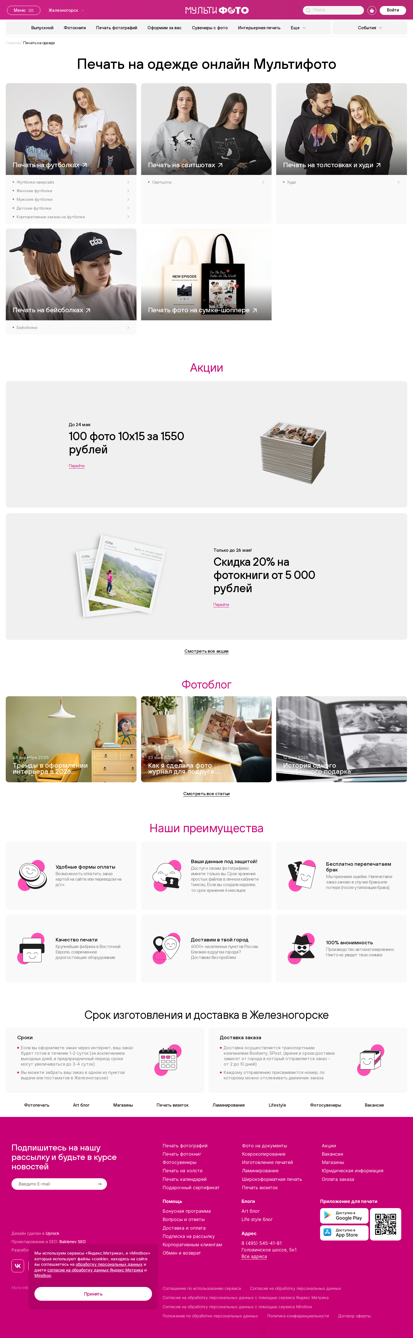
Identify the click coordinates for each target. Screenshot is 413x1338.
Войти (393, 9)
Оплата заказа (338, 1179)
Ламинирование (229, 1105)
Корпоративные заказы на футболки (73, 216)
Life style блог (257, 1219)
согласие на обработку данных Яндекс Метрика (95, 1269)
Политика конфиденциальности (298, 1315)
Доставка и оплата (184, 1228)
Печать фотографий (116, 27)
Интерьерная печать (259, 27)
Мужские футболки (73, 199)
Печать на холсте (182, 1170)
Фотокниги (75, 27)
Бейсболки (73, 327)
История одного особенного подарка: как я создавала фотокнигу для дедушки (317, 769)
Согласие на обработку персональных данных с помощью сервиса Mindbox (237, 1306)
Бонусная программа (187, 1211)
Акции (329, 1145)
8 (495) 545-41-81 (261, 1243)
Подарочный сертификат (191, 1187)
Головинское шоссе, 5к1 (269, 1250)
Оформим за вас (164, 27)
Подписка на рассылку (189, 1236)
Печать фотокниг (182, 1154)
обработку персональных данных (109, 1264)
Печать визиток (173, 1105)
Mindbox (42, 1275)
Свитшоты (208, 182)
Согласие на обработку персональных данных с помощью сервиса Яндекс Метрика (246, 1297)
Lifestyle (277, 1105)
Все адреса (254, 1256)
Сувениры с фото (210, 27)
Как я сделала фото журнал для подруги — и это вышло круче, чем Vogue (184, 769)
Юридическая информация (352, 1170)
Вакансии (374, 1105)
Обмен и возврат (182, 1253)
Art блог (81, 1105)
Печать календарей (185, 1179)
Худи (343, 182)
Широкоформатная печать (272, 1179)
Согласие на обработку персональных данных (295, 1288)
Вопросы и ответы (184, 1219)
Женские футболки (73, 190)
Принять (93, 1294)
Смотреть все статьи (206, 793)
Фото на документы (264, 1145)
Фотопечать (36, 1105)
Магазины (123, 1105)
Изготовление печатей (267, 1162)
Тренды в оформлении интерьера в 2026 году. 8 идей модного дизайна (50, 769)
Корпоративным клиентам (192, 1244)
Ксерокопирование (263, 1154)
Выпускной (42, 27)
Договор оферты (354, 1315)
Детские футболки (73, 208)
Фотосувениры (325, 1105)
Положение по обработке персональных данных (210, 1315)
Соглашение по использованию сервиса (202, 1288)
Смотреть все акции (206, 651)
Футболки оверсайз (73, 182)
